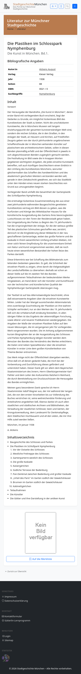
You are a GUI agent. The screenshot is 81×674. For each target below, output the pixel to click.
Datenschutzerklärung (15, 600)
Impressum (9, 596)
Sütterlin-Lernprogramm (16, 620)
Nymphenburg (47, 93)
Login (6, 636)
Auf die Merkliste (40, 559)
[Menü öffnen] (74, 6)
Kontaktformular (12, 616)
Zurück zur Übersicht (15, 571)
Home (10, 28)
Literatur (21, 28)
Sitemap (7, 640)
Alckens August (47, 69)
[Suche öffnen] (67, 6)
